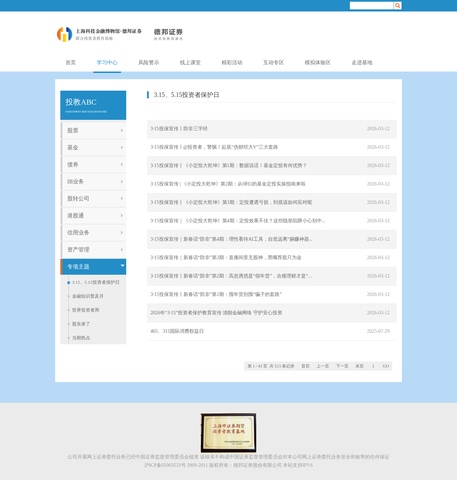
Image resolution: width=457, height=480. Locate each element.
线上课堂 (190, 62)
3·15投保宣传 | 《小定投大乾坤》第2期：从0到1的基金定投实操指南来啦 (227, 184)
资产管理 (78, 250)
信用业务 (78, 232)
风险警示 (148, 62)
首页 (71, 62)
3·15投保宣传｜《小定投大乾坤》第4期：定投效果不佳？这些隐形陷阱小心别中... (237, 220)
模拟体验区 (318, 62)
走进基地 (362, 62)
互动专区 (273, 62)
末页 (359, 366)
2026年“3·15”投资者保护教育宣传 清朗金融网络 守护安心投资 (216, 312)
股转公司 (78, 198)
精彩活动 (232, 62)
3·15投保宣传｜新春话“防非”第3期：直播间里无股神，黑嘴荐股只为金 (226, 257)
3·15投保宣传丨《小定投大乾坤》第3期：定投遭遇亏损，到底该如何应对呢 (231, 202)
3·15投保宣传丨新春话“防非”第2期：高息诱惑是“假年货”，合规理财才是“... (231, 276)
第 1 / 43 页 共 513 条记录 (271, 366)
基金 (72, 147)
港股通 (75, 215)
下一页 (342, 366)
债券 (72, 164)
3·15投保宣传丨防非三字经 (179, 128)
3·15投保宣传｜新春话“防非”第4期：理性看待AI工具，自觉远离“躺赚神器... (231, 239)
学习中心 (107, 62)
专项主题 (78, 267)
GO (386, 366)
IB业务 (75, 181)
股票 (72, 130)
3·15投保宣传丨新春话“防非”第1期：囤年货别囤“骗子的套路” (216, 294)
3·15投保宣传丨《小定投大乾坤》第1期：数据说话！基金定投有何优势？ (228, 165)
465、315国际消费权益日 (177, 331)
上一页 (323, 366)
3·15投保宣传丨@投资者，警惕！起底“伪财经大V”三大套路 (214, 147)
